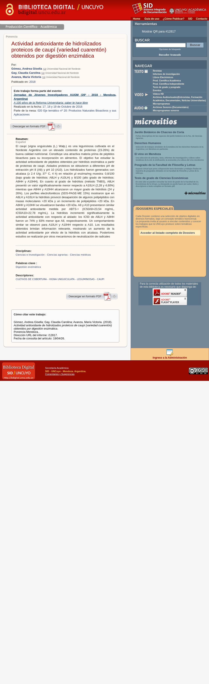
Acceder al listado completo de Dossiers (167, 232)
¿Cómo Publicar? (173, 18)
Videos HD (158, 94)
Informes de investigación (166, 74)
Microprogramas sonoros (166, 110)
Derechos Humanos (148, 143)
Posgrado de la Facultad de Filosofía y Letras (165, 165)
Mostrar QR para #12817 (159, 31)
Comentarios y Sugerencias (59, 374)
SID (190, 18)
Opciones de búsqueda (170, 49)
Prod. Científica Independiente (168, 84)
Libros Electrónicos (163, 77)
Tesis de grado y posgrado (166, 87)
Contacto (201, 18)
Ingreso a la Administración (170, 356)
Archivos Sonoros (171, 107)
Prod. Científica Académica (167, 80)
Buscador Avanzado (170, 54)
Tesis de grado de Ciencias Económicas (161, 178)
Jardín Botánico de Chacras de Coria (159, 132)
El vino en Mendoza (148, 154)
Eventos (157, 90)
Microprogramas (161, 104)
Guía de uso (151, 18)
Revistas (157, 71)
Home (136, 18)
